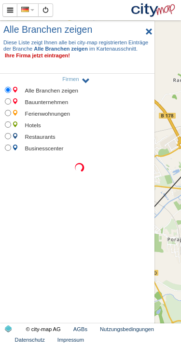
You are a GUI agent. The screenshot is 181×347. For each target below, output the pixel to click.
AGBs (80, 329)
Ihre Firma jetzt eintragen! (37, 55)
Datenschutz (30, 340)
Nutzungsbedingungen (127, 329)
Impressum (70, 340)
